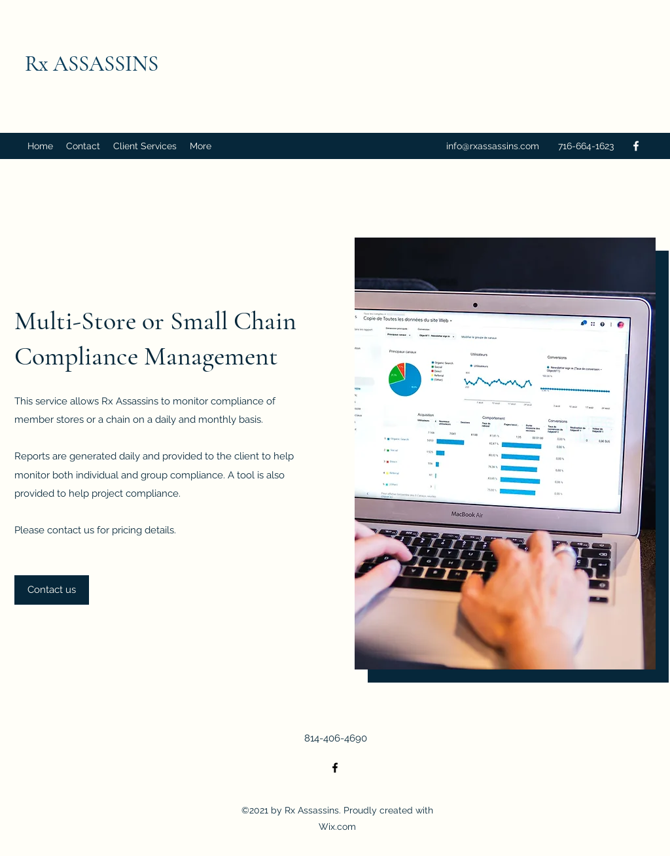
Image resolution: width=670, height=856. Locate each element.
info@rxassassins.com (492, 146)
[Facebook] (636, 145)
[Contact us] (51, 590)
